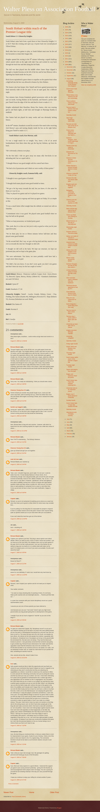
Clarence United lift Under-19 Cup (72, 174)
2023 (66, 35)
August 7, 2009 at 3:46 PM (18, 530)
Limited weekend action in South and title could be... (71, 272)
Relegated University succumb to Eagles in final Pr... (71, 194)
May (68, 425)
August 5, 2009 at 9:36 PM (18, 416)
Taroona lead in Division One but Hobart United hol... (72, 109)
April (68, 428)
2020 (66, 44)
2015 (66, 53)
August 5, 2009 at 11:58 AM (19, 341)
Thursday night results (70, 353)
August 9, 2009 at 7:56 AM (18, 757)
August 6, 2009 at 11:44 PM (19, 519)
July (68, 419)
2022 (66, 38)
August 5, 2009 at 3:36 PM (18, 384)
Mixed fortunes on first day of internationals (71, 222)
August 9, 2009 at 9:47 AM (18, 780)
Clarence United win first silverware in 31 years (71, 160)
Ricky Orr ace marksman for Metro (71, 299)
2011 (66, 59)
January (69, 436)
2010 (66, 62)
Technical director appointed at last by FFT (72, 287)
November (70, 70)
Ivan (12, 664)
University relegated (70, 337)
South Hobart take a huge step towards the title (71, 404)
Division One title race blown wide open (72, 179)
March (69, 431)
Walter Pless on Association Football (50, 9)
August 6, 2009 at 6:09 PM (18, 492)
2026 (66, 27)
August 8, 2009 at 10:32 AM (19, 657)
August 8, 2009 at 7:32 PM (18, 725)
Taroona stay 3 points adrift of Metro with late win (71, 318)
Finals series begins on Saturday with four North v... (71, 132)
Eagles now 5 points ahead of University (71, 395)
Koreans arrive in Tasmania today (71, 232)
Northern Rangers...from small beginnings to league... (72, 140)
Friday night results (72, 344)
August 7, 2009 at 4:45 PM (18, 552)
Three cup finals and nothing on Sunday (71, 216)
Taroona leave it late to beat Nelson (71, 311)
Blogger (59, 808)
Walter (85, 36)
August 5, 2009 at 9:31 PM (18, 401)
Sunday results (70, 400)
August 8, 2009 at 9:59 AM (18, 620)
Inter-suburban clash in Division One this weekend (72, 280)
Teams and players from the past (72, 370)
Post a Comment (13, 784)
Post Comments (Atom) (19, 796)
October (69, 73)
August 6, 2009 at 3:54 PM (18, 453)
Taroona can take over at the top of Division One (72, 125)
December (70, 67)
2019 (66, 47)
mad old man (15, 459)
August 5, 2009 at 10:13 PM (19, 431)
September (70, 75)
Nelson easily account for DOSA (70, 259)
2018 (66, 50)
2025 (66, 30)
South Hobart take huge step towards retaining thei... (71, 382)
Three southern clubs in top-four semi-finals (72, 102)
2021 (66, 41)
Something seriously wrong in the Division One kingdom (71, 83)
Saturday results (71, 115)
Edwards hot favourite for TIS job (71, 153)
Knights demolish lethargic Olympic (71, 331)
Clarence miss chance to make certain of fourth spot (71, 244)
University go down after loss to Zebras (72, 325)
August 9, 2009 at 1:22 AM (18, 744)
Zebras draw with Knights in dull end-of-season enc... (71, 252)
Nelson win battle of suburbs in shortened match (72, 237)
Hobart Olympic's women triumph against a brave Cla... (71, 168)
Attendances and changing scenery (71, 413)
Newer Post (8, 792)
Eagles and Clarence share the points (71, 375)
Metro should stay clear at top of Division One (71, 210)
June (68, 422)
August (69, 78)
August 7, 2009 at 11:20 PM (19, 575)
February (69, 433)
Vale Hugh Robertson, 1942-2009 (70, 119)
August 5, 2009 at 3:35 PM (18, 373)
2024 (66, 32)
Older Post (54, 792)
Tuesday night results (70, 365)
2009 (66, 64)
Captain (13, 498)
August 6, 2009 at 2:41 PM (18, 442)
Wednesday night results (71, 227)
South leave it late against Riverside (71, 90)
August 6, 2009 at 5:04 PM (18, 464)
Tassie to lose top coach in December (71, 147)
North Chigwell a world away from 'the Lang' (72, 305)
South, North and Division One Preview (71, 348)
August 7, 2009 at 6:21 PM (18, 563)
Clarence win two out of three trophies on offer (72, 201)
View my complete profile (88, 85)
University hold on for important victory (71, 389)
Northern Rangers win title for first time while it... (71, 265)
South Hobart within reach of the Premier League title (26, 30)
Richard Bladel (15, 347)
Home (31, 792)
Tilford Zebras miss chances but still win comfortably (72, 96)
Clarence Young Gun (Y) (18, 390)
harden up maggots (17, 407)
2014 (66, 56)
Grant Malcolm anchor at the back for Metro (71, 293)
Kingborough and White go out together (71, 185)
